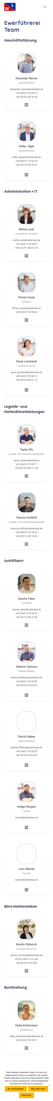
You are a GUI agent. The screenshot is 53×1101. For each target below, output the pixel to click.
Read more (26, 1095)
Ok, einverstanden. (16, 1089)
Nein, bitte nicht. (38, 1089)
